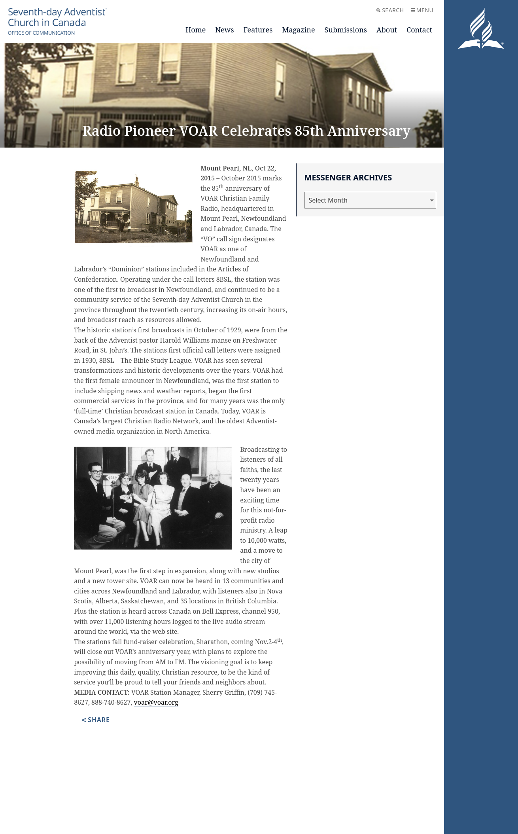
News (225, 29)
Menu (422, 10)
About (386, 29)
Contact (419, 29)
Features (258, 29)
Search (390, 10)
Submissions (346, 29)
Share (96, 720)
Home (195, 29)
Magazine (298, 29)
